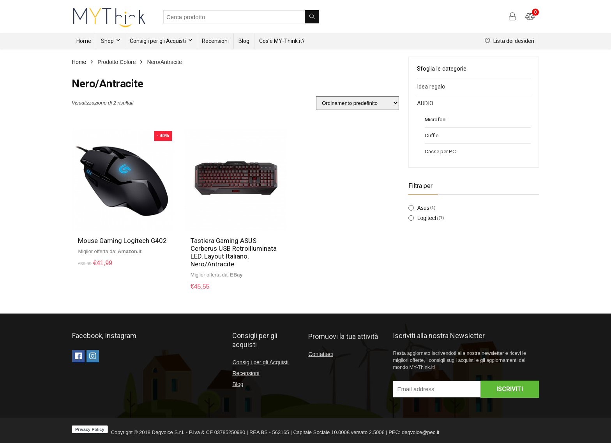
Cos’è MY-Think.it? (282, 41)
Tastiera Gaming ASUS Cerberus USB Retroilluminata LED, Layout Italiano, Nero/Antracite (234, 252)
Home (83, 41)
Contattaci (320, 354)
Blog (243, 41)
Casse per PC (440, 151)
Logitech (427, 218)
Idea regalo (431, 86)
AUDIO (425, 103)
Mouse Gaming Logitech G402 (123, 241)
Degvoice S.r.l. (168, 432)
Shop (107, 41)
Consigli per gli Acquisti (158, 41)
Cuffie (431, 135)
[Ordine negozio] (357, 103)
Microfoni (436, 119)
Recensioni (215, 41)
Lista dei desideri (509, 41)
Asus (423, 208)
